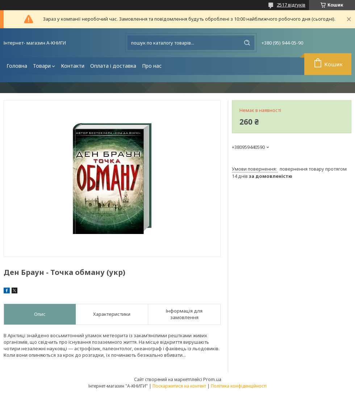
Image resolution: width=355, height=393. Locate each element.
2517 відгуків (291, 4)
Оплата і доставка (113, 65)
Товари (42, 65)
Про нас (152, 65)
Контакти (72, 65)
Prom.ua (212, 379)
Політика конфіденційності (239, 386)
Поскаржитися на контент (179, 386)
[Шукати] (247, 42)
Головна (17, 65)
